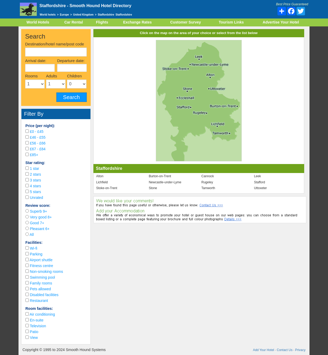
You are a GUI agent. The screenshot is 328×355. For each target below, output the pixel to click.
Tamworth (208, 188)
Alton (99, 176)
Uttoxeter (260, 188)
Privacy (300, 350)
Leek (257, 176)
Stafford (259, 182)
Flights (102, 22)
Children (74, 76)
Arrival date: (35, 60)
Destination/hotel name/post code (54, 44)
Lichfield (102, 182)
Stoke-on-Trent (106, 188)
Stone (153, 188)
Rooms (31, 76)
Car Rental (73, 22)
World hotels (48, 14)
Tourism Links (231, 22)
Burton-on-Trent (160, 176)
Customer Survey (185, 22)
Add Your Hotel (263, 350)
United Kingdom (83, 14)
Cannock (207, 176)
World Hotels (37, 22)
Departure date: (71, 60)
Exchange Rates (137, 22)
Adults (51, 76)
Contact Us (284, 350)
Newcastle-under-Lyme (165, 182)
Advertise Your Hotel (281, 22)
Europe (64, 14)
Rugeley (207, 182)
